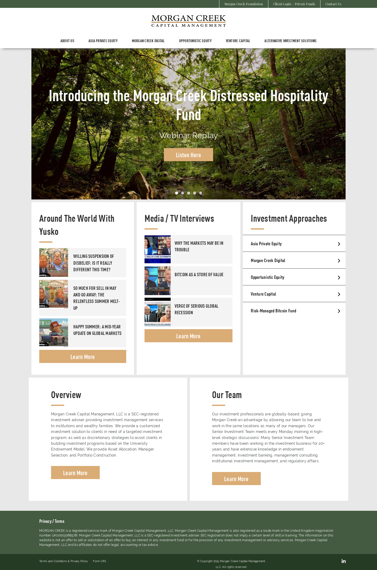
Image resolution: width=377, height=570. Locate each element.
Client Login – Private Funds (294, 4)
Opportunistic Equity (195, 40)
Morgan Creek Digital (148, 40)
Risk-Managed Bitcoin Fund (273, 310)
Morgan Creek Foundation (243, 4)
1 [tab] (176, 193)
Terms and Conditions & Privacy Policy (63, 561)
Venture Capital (238, 40)
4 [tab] (194, 193)
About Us (67, 40)
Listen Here (188, 154)
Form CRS (99, 561)
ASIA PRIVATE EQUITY (103, 40)
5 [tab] (200, 193)
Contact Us (333, 4)
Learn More (82, 356)
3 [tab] (188, 193)
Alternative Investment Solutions (290, 40)
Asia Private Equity (266, 243)
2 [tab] (182, 193)
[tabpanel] (188, 123)
